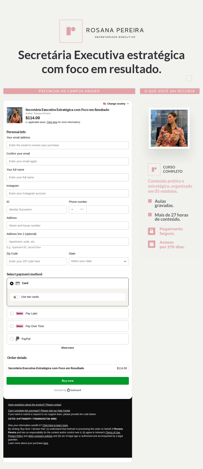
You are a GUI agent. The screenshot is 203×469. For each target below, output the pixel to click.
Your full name (15, 169)
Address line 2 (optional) (21, 233)
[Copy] (32, 418)
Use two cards (30, 296)
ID (8, 201)
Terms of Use (112, 432)
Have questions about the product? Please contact (34, 404)
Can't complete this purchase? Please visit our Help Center (39, 410)
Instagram (13, 185)
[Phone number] (107, 209)
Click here (52, 122)
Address (12, 217)
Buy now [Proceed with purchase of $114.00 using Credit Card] (68, 381)
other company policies (40, 436)
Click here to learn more (55, 425)
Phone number (78, 201)
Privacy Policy (15, 436)
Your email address (18, 137)
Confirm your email (18, 153)
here (45, 443)
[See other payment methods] (68, 348)
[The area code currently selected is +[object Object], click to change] (77, 209)
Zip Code (12, 253)
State (72, 253)
